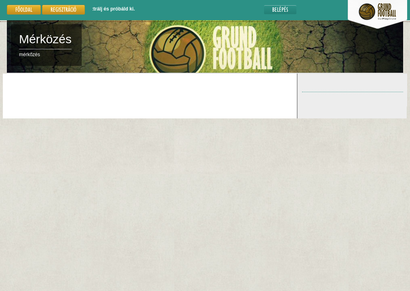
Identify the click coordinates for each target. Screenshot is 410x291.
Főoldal (23, 9)
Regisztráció (63, 9)
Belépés (280, 9)
